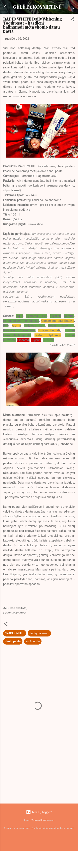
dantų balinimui (39, 633)
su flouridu (33, 641)
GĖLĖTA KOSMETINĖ (37, 7)
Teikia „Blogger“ (39, 812)
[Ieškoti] (72, 8)
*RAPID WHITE (14, 633)
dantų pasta (13, 641)
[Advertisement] (37, 769)
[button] (72, 20)
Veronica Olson (38, 820)
